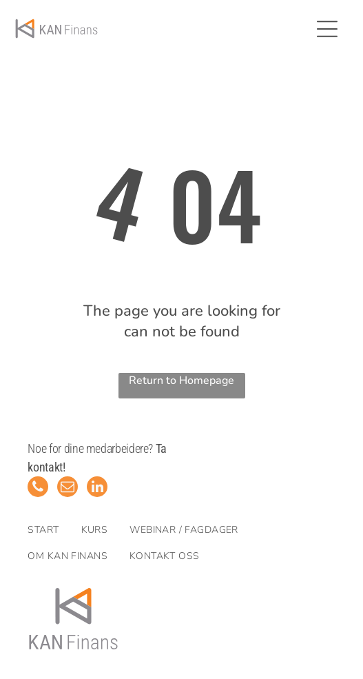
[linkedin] (97, 488)
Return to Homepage (181, 380)
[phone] (38, 488)
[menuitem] (54, 530)
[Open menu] (327, 29)
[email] (67, 488)
